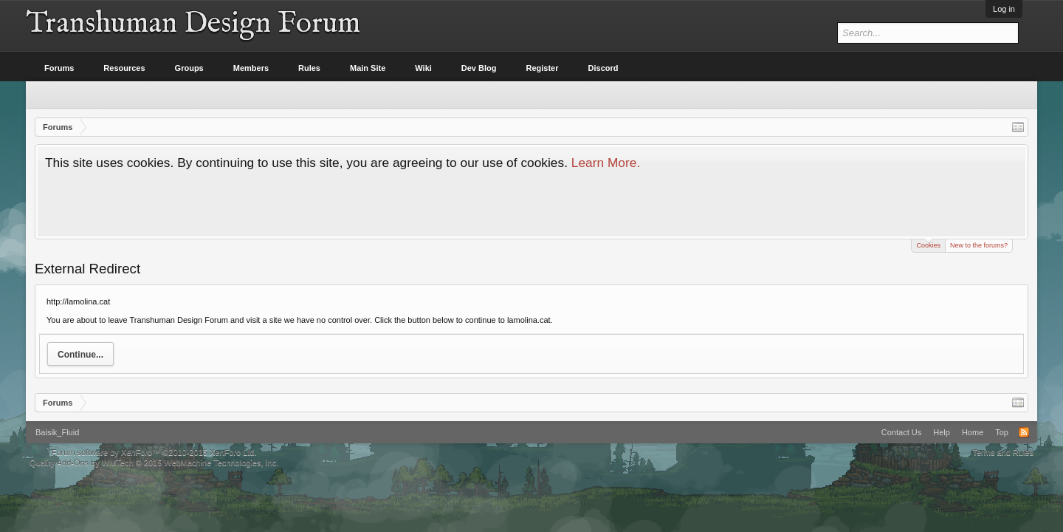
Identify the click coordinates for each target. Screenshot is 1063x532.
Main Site (367, 68)
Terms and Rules (1002, 452)
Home (972, 432)
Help (941, 432)
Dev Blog (479, 68)
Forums (59, 68)
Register (542, 68)
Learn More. (605, 162)
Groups (189, 68)
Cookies (928, 244)
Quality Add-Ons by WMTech (154, 462)
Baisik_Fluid (57, 432)
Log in (1004, 8)
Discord (603, 68)
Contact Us (901, 432)
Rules (309, 68)
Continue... (80, 354)
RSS (1024, 432)
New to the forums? (979, 245)
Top (1001, 432)
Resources (124, 68)
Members (251, 68)
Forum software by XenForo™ (154, 452)
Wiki (423, 68)
